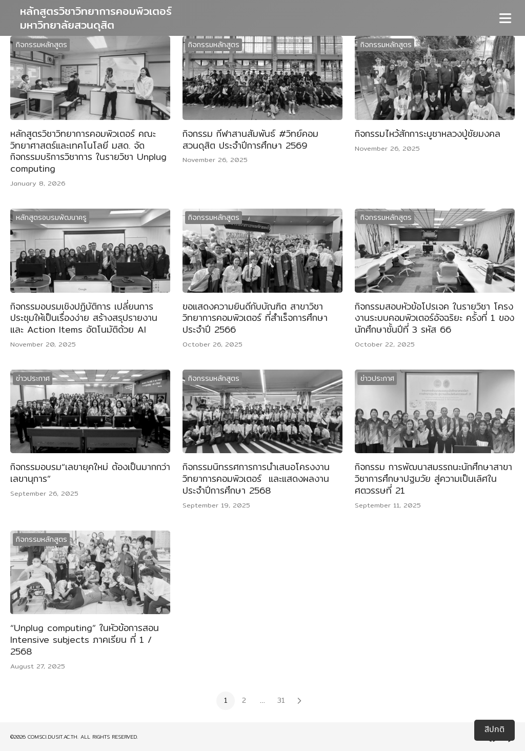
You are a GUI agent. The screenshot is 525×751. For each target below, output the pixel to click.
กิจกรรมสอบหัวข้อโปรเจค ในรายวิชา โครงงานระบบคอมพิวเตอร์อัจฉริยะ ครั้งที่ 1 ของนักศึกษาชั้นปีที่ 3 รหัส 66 (434, 318)
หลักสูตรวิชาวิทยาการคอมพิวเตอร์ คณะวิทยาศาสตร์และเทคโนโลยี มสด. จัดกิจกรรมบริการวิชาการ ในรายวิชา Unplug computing (88, 151)
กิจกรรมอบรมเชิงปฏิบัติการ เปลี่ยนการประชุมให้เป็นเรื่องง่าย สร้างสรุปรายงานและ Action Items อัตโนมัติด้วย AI (83, 318)
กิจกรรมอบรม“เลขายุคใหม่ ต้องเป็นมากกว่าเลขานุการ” (90, 472)
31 (281, 700)
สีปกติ (494, 730)
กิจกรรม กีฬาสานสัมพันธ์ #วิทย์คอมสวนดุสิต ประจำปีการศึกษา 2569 (250, 139)
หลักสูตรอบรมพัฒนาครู (51, 217)
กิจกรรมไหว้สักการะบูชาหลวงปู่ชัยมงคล (427, 133)
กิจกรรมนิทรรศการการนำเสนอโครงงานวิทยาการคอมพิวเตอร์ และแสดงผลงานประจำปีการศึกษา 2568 (256, 478)
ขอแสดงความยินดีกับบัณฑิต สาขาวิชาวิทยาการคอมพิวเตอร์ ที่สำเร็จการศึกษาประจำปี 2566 (255, 318)
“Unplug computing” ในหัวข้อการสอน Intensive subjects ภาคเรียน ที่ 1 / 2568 (84, 639)
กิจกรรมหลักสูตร (41, 44)
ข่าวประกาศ (33, 378)
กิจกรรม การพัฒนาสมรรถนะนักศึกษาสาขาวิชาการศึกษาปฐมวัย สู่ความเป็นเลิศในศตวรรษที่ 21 (433, 478)
